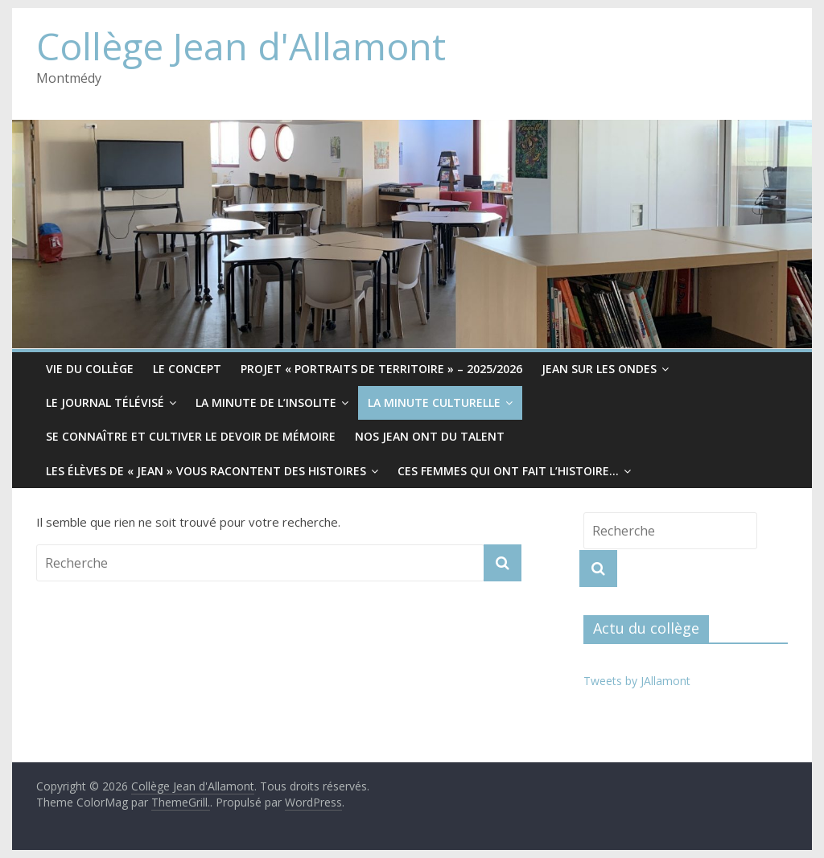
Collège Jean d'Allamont (241, 46)
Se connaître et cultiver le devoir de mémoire (191, 436)
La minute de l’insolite (266, 402)
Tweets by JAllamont (636, 680)
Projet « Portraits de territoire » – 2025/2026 (381, 368)
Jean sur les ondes (599, 368)
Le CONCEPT (187, 368)
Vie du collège (90, 368)
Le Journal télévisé (105, 402)
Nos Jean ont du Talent (430, 436)
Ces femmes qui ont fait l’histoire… (508, 470)
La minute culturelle (434, 402)
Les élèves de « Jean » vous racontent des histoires (206, 470)
